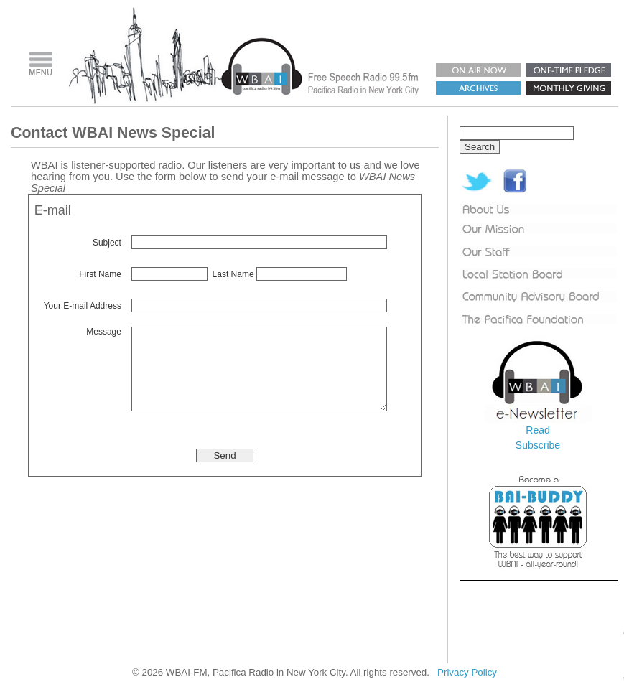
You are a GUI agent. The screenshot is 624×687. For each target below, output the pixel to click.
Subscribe (538, 445)
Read (537, 430)
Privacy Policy (467, 672)
